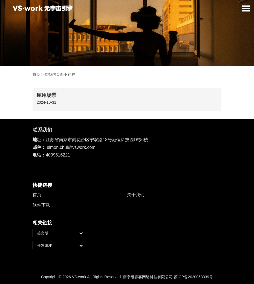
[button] (246, 8)
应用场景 (46, 95)
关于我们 (136, 194)
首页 (36, 74)
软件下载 (41, 205)
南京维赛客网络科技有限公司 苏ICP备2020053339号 (168, 277)
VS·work (79, 277)
